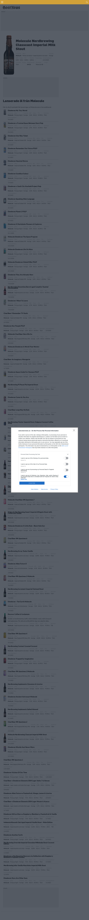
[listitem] (44, 454)
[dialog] (44, 460)
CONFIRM (32, 483)
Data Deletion (34, 489)
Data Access (44, 489)
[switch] (66, 458)
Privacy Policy (54, 489)
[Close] (74, 430)
